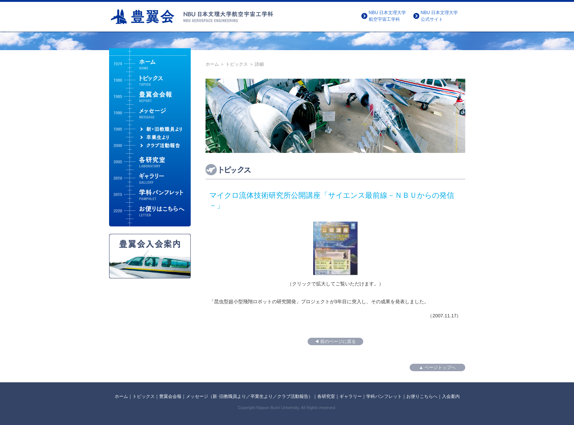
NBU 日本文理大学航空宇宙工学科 (387, 16)
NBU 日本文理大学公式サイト (439, 16)
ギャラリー (351, 396)
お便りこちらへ (421, 396)
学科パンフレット (384, 396)
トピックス (237, 64)
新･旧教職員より (229, 396)
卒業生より (261, 396)
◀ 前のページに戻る (335, 341)
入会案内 (451, 396)
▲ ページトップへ (437, 367)
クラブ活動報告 (292, 396)
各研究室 (326, 396)
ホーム (212, 64)
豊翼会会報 (170, 396)
